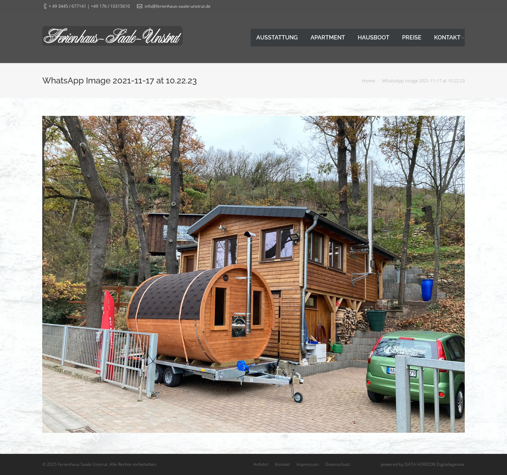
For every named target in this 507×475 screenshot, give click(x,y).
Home (368, 80)
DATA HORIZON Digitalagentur (435, 464)
